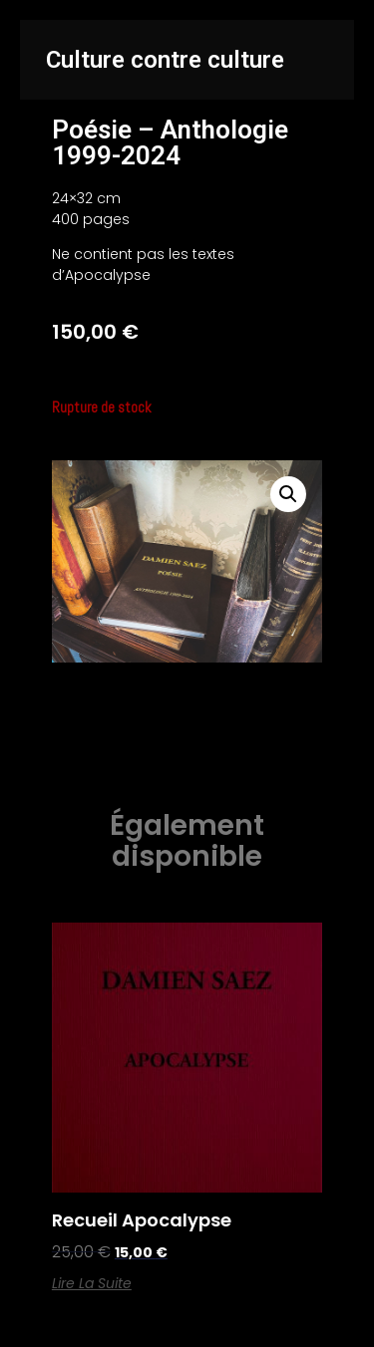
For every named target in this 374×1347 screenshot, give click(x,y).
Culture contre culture (165, 60)
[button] (288, 494)
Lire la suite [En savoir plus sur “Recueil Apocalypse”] (92, 1283)
